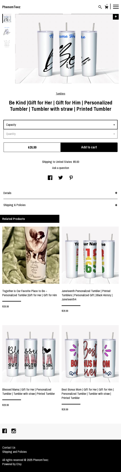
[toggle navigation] (116, 6)
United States (64, 162)
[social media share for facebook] (50, 178)
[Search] (100, 7)
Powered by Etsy (12, 464)
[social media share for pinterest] (71, 178)
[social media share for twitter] (60, 178)
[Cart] (106, 7)
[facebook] (5, 431)
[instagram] (13, 431)
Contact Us (8, 447)
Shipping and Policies (14, 452)
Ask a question (60, 168)
